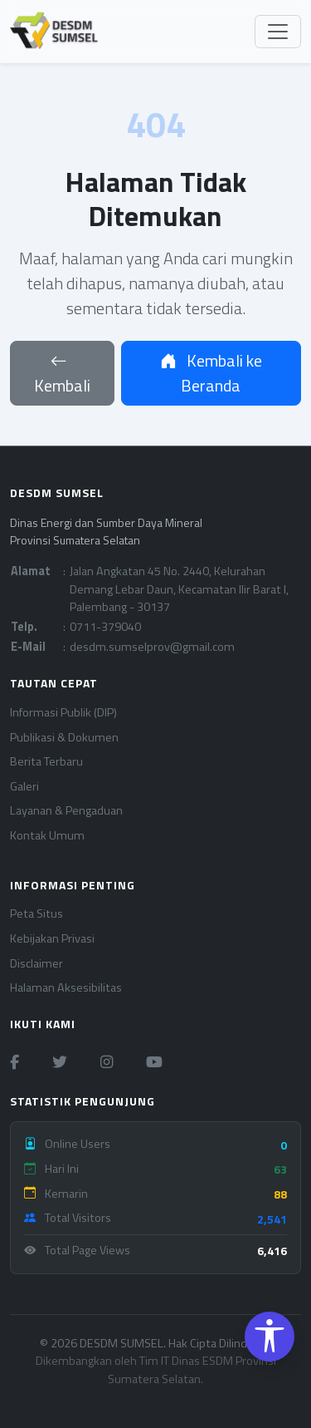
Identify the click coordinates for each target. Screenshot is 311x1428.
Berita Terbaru (46, 762)
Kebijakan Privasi (52, 939)
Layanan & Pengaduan (66, 811)
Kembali (62, 372)
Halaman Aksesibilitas (66, 988)
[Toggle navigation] (278, 31)
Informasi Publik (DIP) (63, 712)
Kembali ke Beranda (211, 372)
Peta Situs (36, 914)
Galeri (24, 786)
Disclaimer (36, 964)
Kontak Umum (47, 835)
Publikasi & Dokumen (64, 737)
